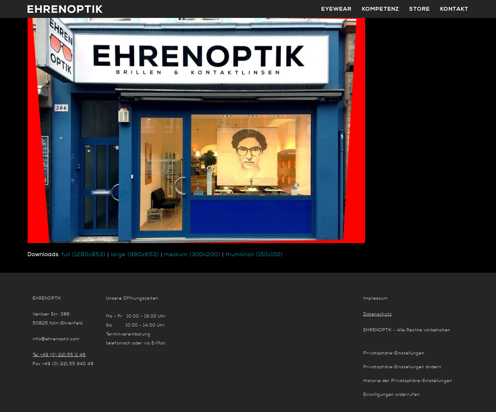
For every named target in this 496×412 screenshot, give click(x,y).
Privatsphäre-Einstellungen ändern (402, 367)
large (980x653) (135, 254)
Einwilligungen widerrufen (391, 394)
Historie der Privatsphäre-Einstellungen (407, 380)
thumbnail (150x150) (254, 254)
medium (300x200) (192, 254)
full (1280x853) (84, 254)
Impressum (375, 298)
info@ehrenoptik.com (56, 339)
